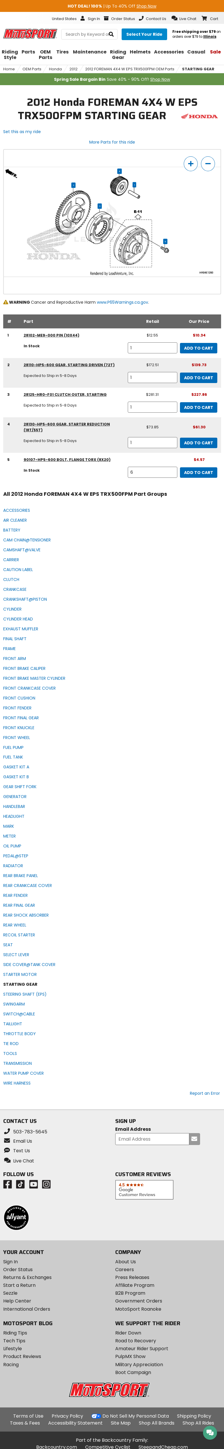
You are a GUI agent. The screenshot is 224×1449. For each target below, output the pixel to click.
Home (9, 69)
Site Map (121, 1423)
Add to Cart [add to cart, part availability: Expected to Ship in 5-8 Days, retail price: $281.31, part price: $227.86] (198, 407)
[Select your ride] (144, 34)
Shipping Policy (194, 1416)
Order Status (18, 1269)
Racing (11, 1364)
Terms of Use (28, 1416)
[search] (111, 34)
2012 (73, 69)
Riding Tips (15, 1333)
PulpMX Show (130, 1356)
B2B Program (130, 1293)
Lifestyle (12, 1348)
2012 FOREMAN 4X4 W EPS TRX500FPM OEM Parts (129, 69)
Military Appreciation (139, 1364)
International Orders (26, 1309)
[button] (184, 18)
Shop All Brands (156, 1423)
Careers (124, 1269)
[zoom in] (191, 163)
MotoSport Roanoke (138, 1309)
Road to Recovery (135, 1340)
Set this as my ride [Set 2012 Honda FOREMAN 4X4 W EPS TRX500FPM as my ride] (22, 132)
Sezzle (10, 1293)
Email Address (133, 1129)
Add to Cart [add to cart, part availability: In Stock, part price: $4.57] (198, 472)
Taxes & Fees (25, 1423)
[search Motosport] (89, 34)
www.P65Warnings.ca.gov (122, 302)
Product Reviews (22, 1356)
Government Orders (138, 1301)
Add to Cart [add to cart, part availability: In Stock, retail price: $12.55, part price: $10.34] (198, 348)
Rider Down (128, 1333)
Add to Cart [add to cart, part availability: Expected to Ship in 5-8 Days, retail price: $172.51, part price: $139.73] (198, 378)
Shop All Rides (198, 1423)
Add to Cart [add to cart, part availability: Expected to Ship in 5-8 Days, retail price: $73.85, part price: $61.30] (198, 443)
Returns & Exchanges (27, 1277)
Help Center (17, 1301)
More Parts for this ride (112, 142)
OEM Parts (31, 69)
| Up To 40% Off (112, 6)
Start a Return (19, 1285)
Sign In (10, 1261)
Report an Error (205, 1093)
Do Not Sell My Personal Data (135, 1416)
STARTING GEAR (198, 69)
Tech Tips (14, 1340)
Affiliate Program (134, 1285)
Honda (55, 69)
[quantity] (152, 347)
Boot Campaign (133, 1372)
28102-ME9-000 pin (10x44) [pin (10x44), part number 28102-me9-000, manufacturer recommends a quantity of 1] (51, 335)
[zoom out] (208, 163)
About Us (125, 1261)
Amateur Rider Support (141, 1348)
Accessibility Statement (75, 1423)
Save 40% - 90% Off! (112, 79)
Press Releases (132, 1277)
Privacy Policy (67, 1416)
